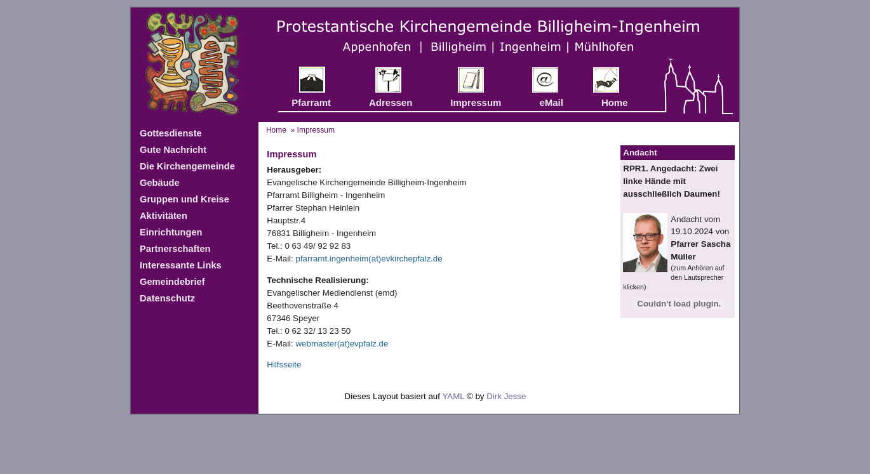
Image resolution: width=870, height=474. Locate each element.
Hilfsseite (284, 364)
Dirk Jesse (506, 396)
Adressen (390, 102)
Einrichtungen (171, 232)
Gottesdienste (171, 133)
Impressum (475, 102)
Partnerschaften (175, 249)
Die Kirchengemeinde (187, 166)
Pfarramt (311, 102)
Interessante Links (181, 265)
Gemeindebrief (172, 282)
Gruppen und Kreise (184, 199)
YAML (453, 396)
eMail (551, 102)
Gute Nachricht (173, 150)
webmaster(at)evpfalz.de (341, 343)
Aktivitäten (163, 216)
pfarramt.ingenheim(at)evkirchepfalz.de (368, 258)
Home (614, 102)
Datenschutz (167, 298)
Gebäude (160, 183)
